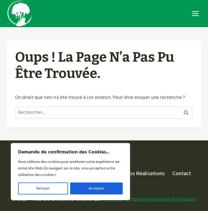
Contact (181, 173)
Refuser (43, 188)
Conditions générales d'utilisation (161, 199)
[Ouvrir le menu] (195, 13)
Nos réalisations (145, 173)
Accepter (96, 188)
